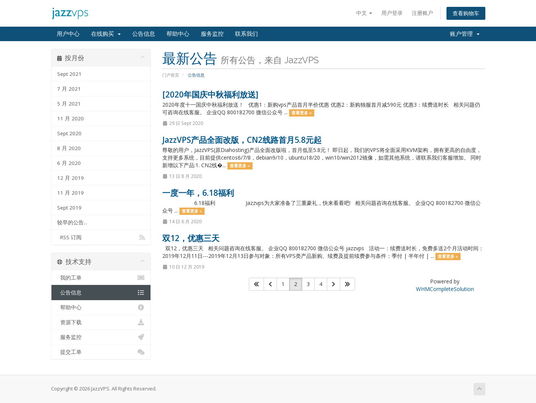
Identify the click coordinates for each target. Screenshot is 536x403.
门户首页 (170, 75)
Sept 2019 (69, 207)
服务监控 (212, 33)
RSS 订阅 (101, 237)
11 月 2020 (70, 118)
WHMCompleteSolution (445, 289)
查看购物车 (466, 13)
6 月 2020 (69, 163)
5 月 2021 (69, 103)
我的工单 (101, 277)
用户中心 (68, 33)
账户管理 (465, 33)
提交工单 (101, 352)
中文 (364, 12)
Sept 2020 (69, 133)
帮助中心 (177, 33)
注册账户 (422, 12)
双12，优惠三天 (190, 238)
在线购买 (106, 33)
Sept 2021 (69, 73)
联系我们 (246, 33)
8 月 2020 (69, 148)
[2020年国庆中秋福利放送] (210, 94)
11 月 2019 (70, 192)
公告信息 (143, 33)
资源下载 (101, 322)
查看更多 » (301, 112)
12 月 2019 (70, 177)
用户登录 (392, 12)
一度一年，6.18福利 (198, 192)
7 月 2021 (69, 88)
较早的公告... (72, 222)
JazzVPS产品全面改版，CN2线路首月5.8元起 (242, 139)
